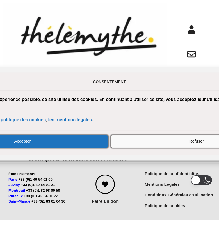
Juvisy (14, 189)
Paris (12, 184)
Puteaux (15, 200)
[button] (201, 180)
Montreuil (16, 195)
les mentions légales (70, 120)
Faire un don (105, 206)
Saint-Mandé (19, 206)
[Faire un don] (105, 189)
